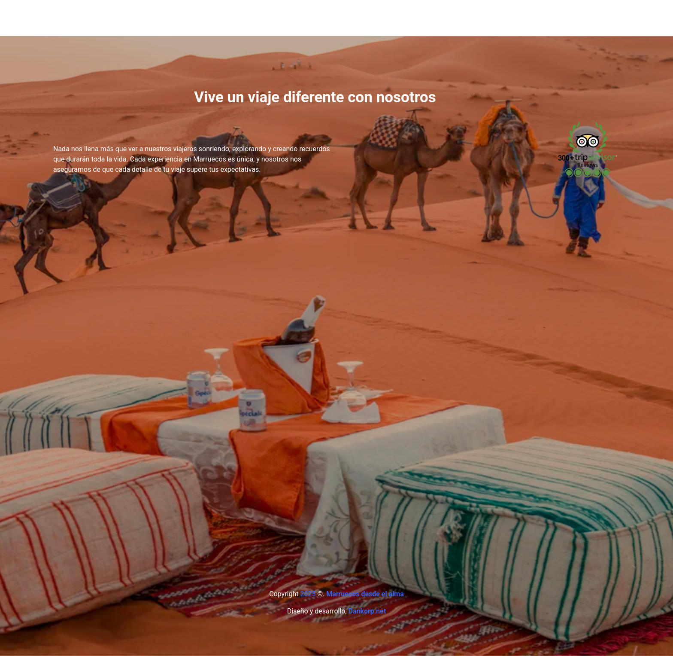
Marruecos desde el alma (365, 594)
